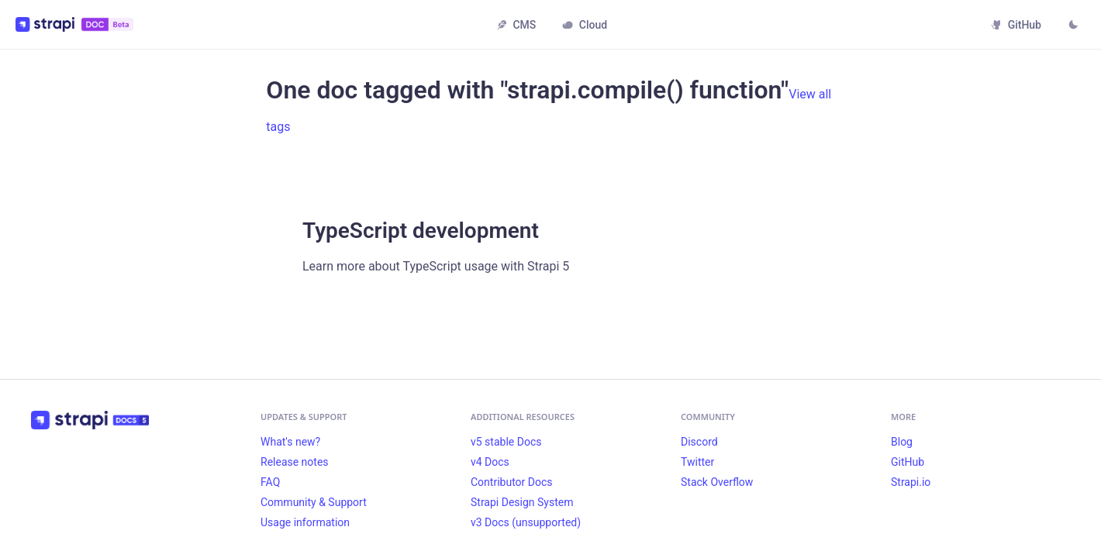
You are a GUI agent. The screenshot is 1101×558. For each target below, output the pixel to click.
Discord (699, 442)
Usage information (305, 522)
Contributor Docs (512, 482)
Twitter (697, 462)
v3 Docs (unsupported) (526, 522)
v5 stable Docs (506, 442)
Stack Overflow (717, 482)
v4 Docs (490, 462)
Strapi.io (910, 482)
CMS (516, 25)
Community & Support (314, 502)
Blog (902, 442)
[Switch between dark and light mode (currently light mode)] (1073, 26)
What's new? (290, 442)
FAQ (270, 482)
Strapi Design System (522, 502)
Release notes (295, 462)
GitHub (1016, 25)
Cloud (584, 25)
